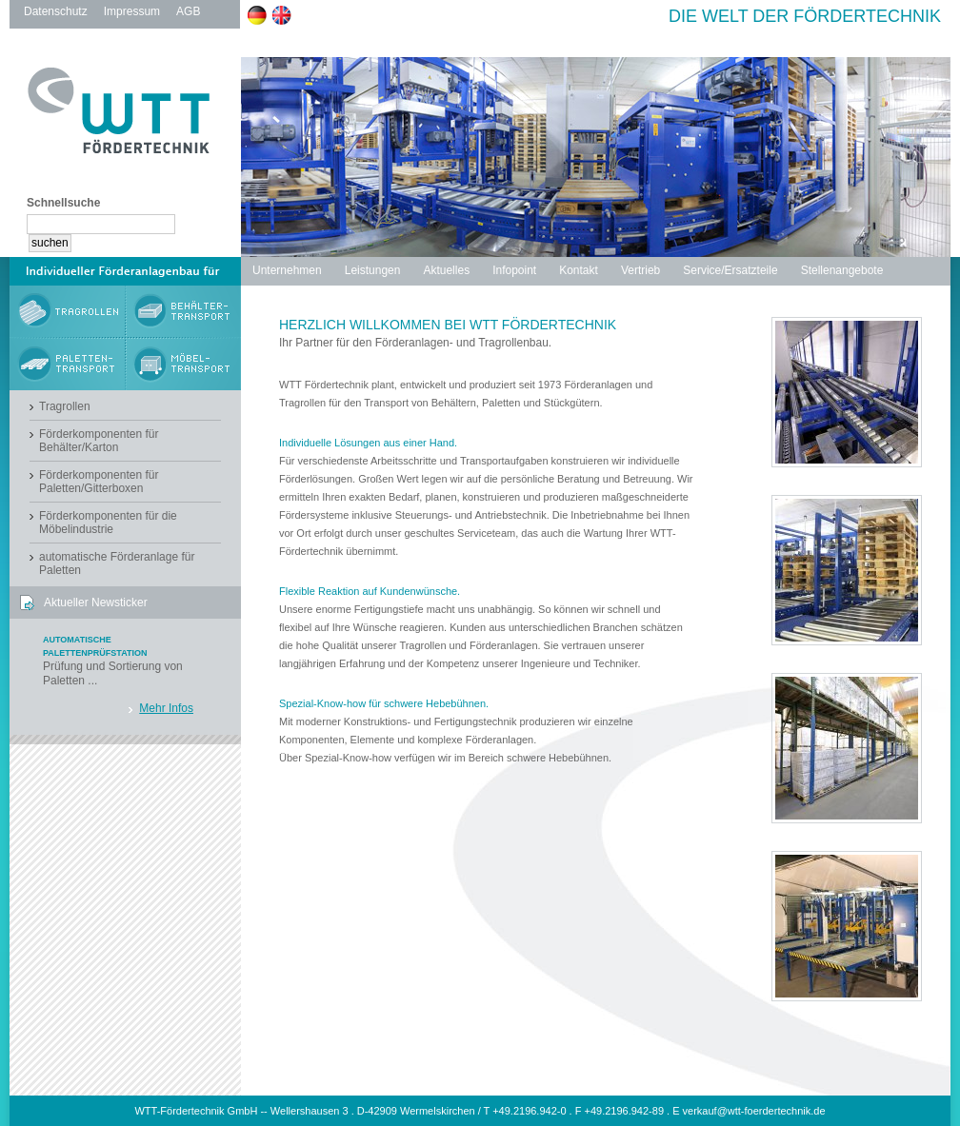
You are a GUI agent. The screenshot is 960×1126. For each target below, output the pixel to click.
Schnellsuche (63, 202)
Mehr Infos (166, 708)
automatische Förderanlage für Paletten (116, 563)
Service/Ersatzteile (730, 270)
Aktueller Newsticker (96, 602)
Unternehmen (287, 270)
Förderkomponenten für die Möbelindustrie (108, 522)
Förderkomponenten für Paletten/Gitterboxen (98, 481)
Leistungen (373, 270)
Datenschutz (56, 11)
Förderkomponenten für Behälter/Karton (98, 440)
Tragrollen (64, 406)
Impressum (132, 11)
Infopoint (514, 270)
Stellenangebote (842, 270)
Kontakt (578, 270)
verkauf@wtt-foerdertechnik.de (754, 1110)
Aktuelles (446, 270)
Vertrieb (640, 270)
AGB (188, 11)
